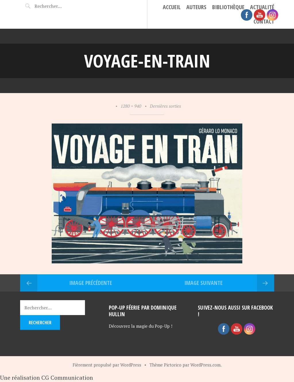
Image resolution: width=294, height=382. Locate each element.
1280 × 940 (131, 106)
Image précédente (90, 283)
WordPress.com (205, 365)
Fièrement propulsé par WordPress (107, 365)
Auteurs (196, 7)
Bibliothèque (228, 7)
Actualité (262, 7)
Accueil (172, 7)
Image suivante (203, 283)
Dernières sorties (165, 106)
